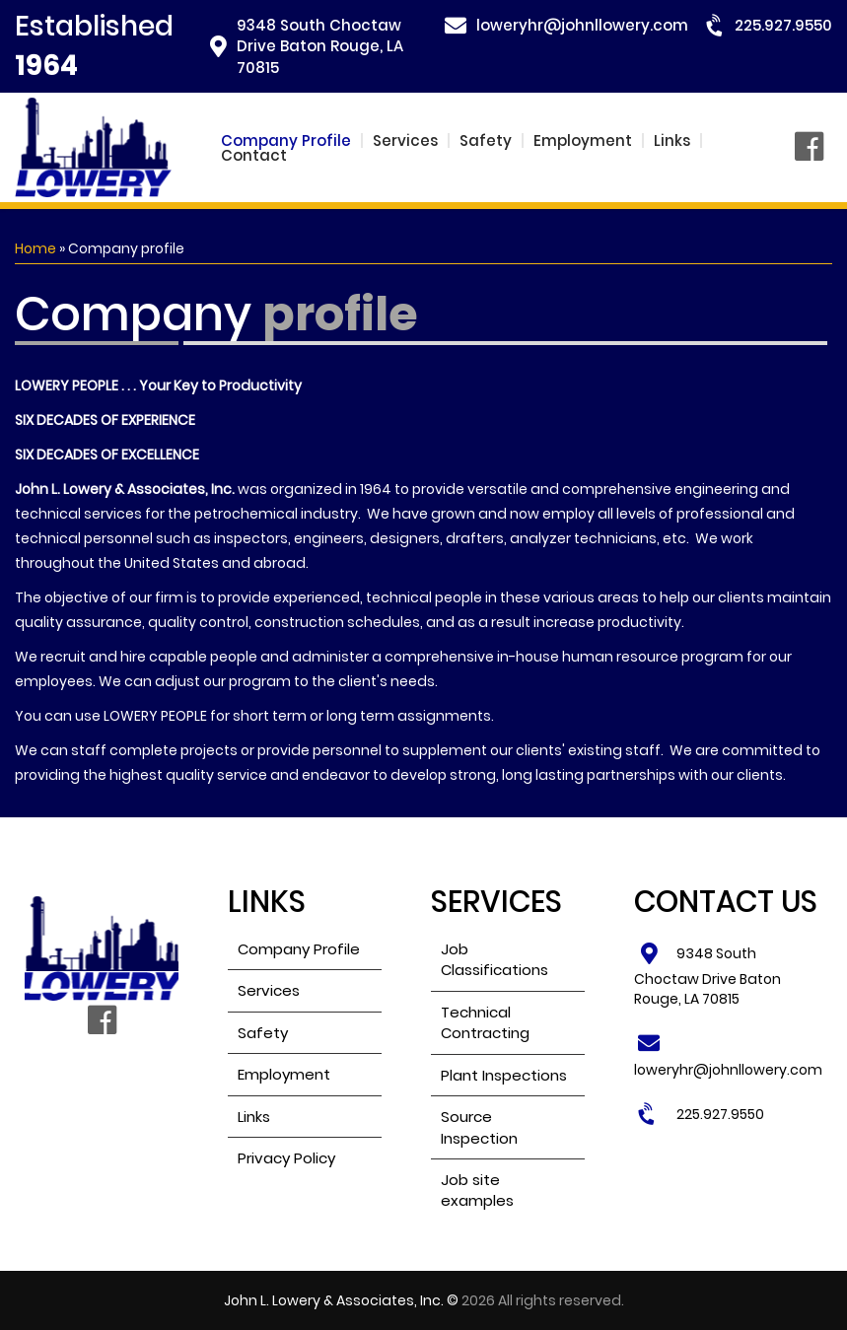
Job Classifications (494, 959)
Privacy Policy (286, 1158)
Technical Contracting (485, 1022)
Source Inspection (479, 1127)
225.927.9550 (783, 25)
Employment (582, 140)
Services (405, 140)
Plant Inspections (504, 1075)
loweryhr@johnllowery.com (582, 25)
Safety (485, 140)
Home (35, 248)
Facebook (813, 148)
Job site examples (477, 1190)
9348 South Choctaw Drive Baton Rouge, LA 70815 (320, 46)
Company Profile (286, 140)
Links (672, 140)
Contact (254, 155)
